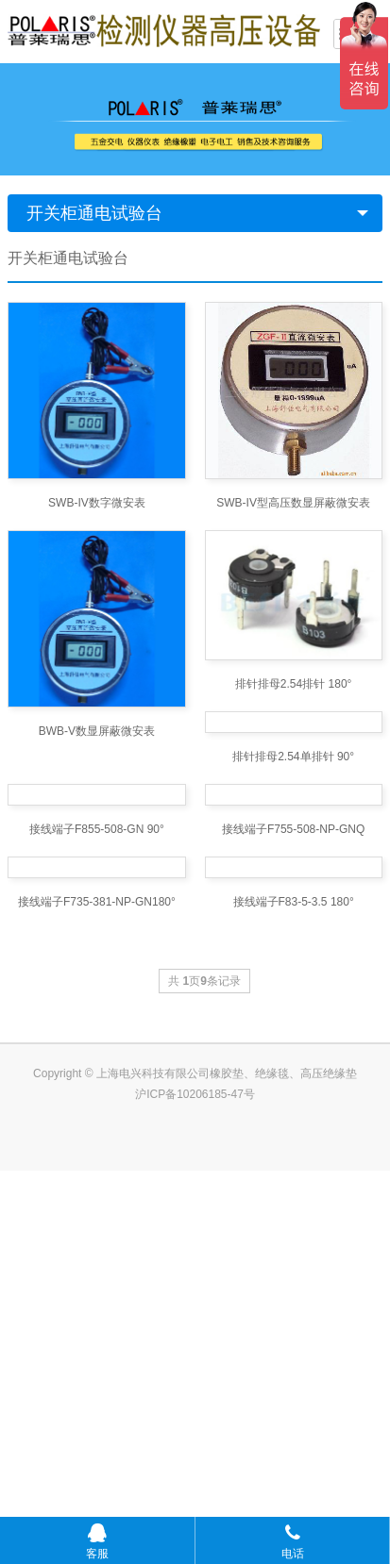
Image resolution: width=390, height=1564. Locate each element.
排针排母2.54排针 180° (293, 683)
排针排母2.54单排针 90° (293, 887)
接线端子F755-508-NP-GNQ (293, 1091)
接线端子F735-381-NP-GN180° (97, 1295)
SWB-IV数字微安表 (96, 502)
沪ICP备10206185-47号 (195, 1487)
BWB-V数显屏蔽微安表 (97, 731)
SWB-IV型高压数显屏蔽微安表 (293, 502)
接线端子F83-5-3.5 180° (293, 1295)
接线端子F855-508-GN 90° (96, 1091)
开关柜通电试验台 (94, 213)
